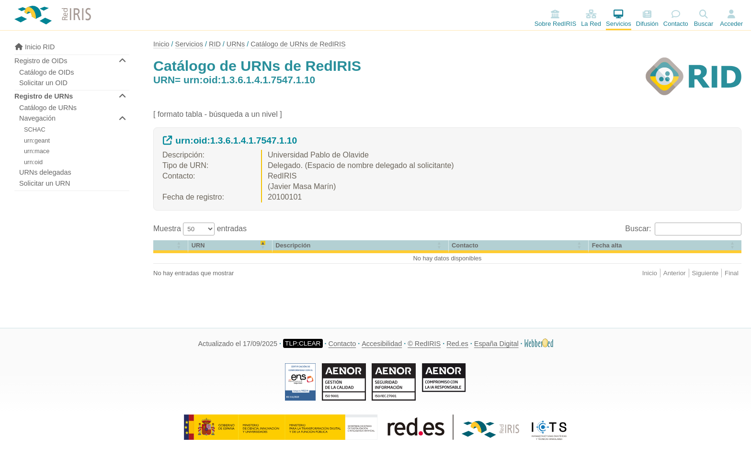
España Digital (496, 343)
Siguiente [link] (705, 273)
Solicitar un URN (44, 183)
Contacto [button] (465, 245)
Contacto (675, 18)
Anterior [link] (674, 273)
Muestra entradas (200, 228)
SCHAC (35, 129)
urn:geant (37, 140)
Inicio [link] (649, 273)
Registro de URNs (43, 96)
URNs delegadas (45, 172)
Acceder (731, 23)
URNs (236, 44)
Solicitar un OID (43, 83)
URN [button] (198, 245)
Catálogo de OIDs (46, 72)
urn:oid (33, 162)
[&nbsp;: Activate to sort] (170, 246)
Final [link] (732, 273)
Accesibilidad (382, 343)
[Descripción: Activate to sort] (361, 246)
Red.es (457, 343)
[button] (157, 245)
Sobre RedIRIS (555, 18)
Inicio (161, 44)
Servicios (618, 18)
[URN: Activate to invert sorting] (230, 246)
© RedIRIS (424, 343)
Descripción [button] (292, 245)
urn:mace (36, 151)
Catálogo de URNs (48, 108)
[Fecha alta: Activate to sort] (665, 246)
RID (215, 44)
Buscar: (639, 228)
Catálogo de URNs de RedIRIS (297, 44)
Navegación (37, 118)
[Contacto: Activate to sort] (519, 246)
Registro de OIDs (40, 61)
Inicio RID (34, 47)
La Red (591, 18)
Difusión (647, 18)
